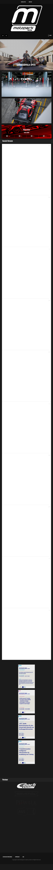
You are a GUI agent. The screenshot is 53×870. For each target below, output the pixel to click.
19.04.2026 (26, 133)
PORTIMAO (26, 130)
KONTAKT (30, 2)
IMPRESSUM (17, 863)
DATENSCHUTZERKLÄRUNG (7, 863)
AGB (23, 863)
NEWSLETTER (23, 2)
